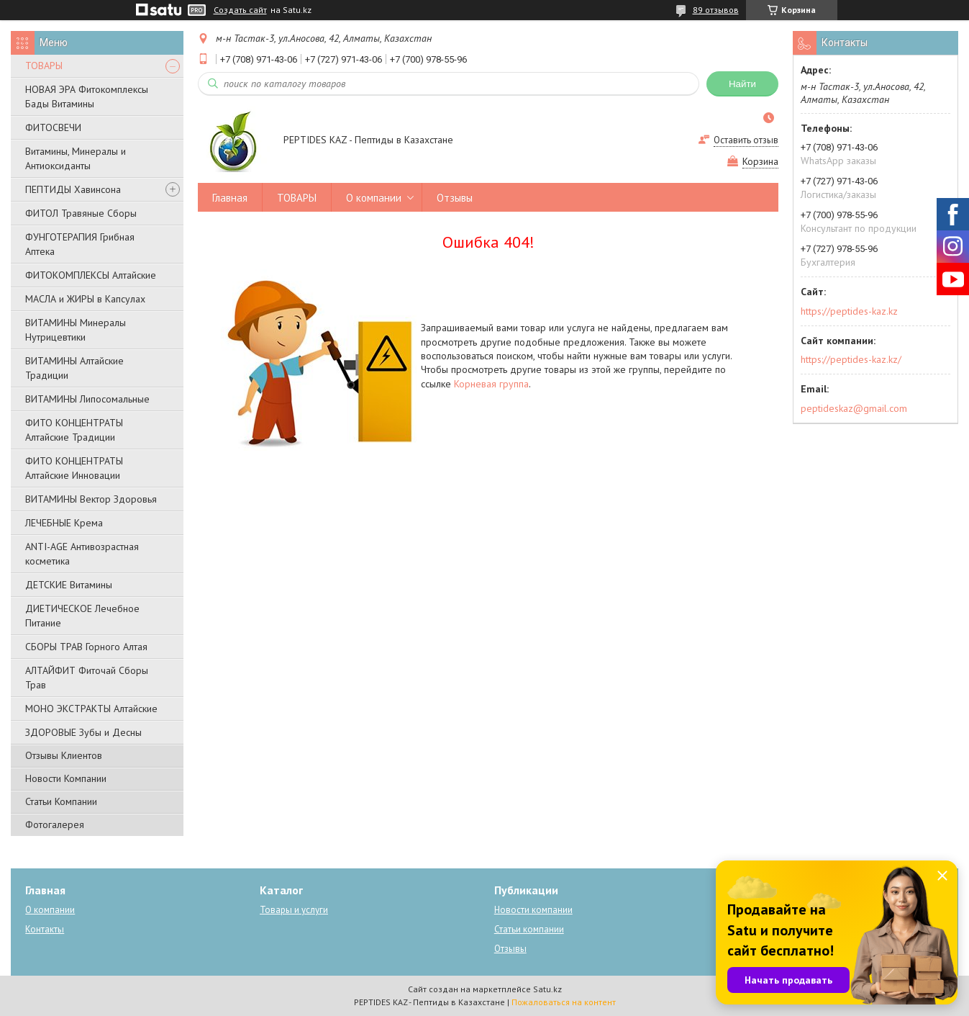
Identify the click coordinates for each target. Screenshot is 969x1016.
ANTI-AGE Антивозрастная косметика (82, 553)
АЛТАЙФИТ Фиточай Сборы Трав (86, 677)
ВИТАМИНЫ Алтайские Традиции (74, 368)
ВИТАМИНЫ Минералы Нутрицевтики (75, 329)
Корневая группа (491, 383)
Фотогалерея (54, 824)
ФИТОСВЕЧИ (53, 127)
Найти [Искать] (742, 83)
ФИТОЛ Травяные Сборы (81, 213)
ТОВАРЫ (44, 65)
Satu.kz (547, 989)
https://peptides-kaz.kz (849, 311)
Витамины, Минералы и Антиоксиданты (75, 158)
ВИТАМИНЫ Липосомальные (87, 398)
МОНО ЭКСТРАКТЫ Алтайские (91, 708)
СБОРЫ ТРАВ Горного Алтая (86, 646)
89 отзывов (716, 9)
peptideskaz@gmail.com (854, 408)
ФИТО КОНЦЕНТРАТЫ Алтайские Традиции (74, 430)
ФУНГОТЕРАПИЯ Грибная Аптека (80, 244)
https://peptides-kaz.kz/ (851, 359)
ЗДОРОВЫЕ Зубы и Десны (83, 732)
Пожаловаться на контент (563, 1002)
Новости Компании (65, 778)
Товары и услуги (294, 910)
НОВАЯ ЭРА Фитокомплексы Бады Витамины (86, 96)
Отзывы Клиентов (63, 755)
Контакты (44, 929)
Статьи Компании (61, 801)
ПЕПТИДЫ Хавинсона (73, 189)
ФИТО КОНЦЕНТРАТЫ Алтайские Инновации (74, 468)
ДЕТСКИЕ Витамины (68, 584)
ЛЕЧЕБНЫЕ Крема (64, 522)
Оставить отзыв (746, 140)
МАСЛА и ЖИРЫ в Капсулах (85, 298)
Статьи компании (529, 929)
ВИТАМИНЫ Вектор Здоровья (91, 499)
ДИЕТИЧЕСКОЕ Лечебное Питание (82, 615)
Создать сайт (240, 10)
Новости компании (533, 910)
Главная (229, 197)
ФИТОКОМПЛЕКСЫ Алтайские (90, 275)
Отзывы (455, 197)
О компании (373, 197)
